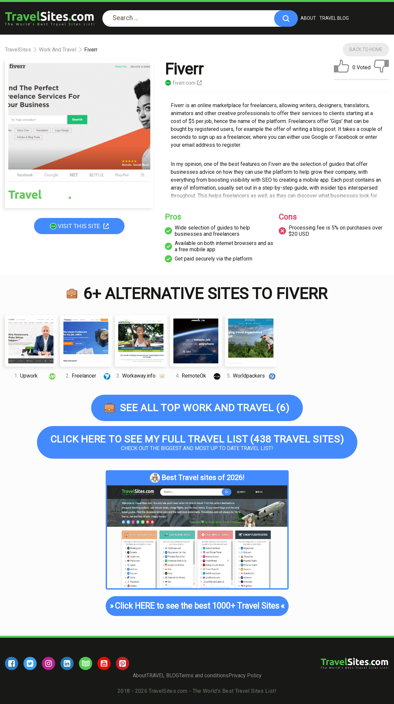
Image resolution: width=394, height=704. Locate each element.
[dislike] (381, 68)
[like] (341, 68)
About (308, 18)
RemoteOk (199, 375)
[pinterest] (122, 663)
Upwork (35, 375)
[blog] (85, 663)
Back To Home (365, 49)
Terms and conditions (204, 675)
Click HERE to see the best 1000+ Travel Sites (197, 606)
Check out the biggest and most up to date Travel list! (197, 442)
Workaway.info (141, 375)
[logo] (49, 18)
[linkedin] (67, 663)
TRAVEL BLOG (334, 18)
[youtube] (104, 663)
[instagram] (48, 663)
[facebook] (11, 663)
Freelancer (89, 375)
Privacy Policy (245, 675)
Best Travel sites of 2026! (197, 478)
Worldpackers (252, 375)
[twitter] (30, 663)
